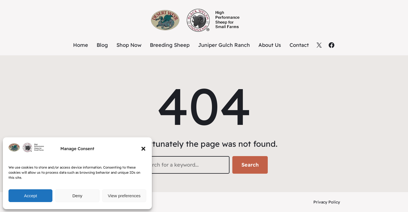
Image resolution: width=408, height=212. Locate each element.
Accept (30, 195)
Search (250, 164)
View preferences (124, 195)
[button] (143, 149)
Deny (77, 195)
